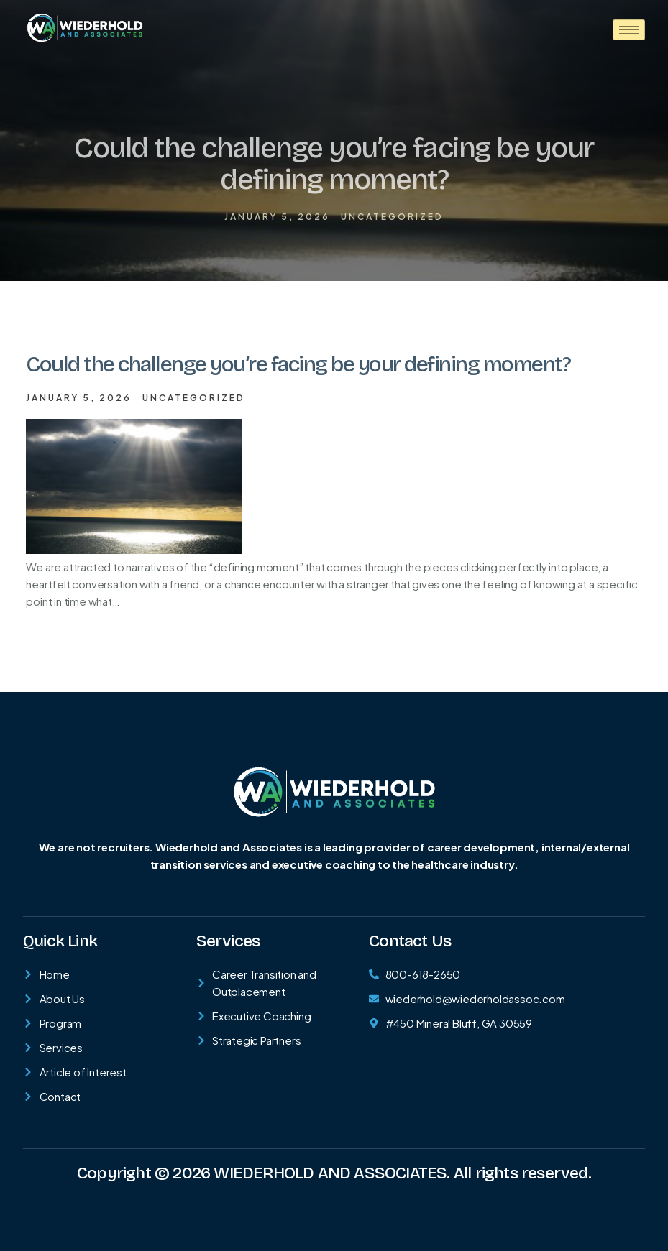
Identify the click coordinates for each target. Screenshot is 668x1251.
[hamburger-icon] (629, 29)
